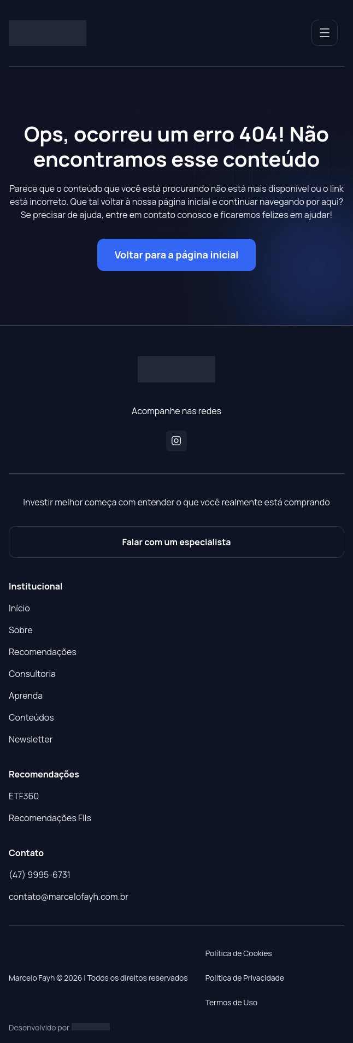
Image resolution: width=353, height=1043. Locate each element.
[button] (324, 35)
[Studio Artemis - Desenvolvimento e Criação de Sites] (91, 1026)
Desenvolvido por (39, 1027)
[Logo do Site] (47, 33)
